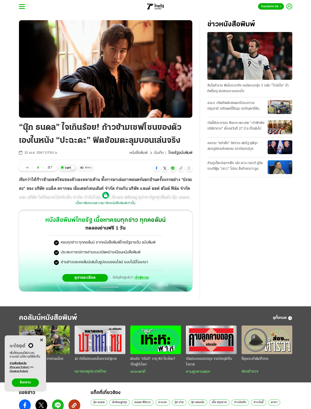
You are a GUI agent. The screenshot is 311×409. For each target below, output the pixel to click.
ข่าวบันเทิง (240, 402)
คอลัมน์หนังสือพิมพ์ (48, 318)
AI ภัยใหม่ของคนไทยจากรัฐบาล (96, 359)
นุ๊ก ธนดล (99, 402)
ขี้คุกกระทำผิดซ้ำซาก (255, 359)
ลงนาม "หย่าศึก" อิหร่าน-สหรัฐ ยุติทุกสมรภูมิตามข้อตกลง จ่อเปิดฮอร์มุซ (232, 146)
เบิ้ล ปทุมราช (219, 402)
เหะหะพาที (138, 372)
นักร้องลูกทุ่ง (119, 402)
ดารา (274, 402)
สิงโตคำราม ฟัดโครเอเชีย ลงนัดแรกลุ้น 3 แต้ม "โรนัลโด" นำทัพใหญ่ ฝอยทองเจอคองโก (248, 88)
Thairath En (271, 6)
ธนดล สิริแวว (142, 402)
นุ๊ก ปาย (179, 402)
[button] (156, 168)
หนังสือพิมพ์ (138, 153)
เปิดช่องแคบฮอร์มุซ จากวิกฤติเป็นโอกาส (209, 361)
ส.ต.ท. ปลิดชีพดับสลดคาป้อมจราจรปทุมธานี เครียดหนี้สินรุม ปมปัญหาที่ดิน (233, 106)
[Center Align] (41, 340)
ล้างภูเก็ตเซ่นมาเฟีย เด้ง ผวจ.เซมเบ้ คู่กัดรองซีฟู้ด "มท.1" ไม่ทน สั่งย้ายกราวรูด (235, 166)
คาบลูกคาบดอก (198, 372)
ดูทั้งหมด (282, 318)
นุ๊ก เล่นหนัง (197, 402)
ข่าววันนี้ (258, 402)
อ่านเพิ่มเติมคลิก (19, 365)
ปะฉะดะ (162, 402)
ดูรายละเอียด (85, 278)
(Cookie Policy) (19, 371)
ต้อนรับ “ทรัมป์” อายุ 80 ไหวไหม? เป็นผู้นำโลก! (152, 361)
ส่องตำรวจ (250, 372)
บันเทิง (159, 153)
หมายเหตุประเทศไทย (90, 372)
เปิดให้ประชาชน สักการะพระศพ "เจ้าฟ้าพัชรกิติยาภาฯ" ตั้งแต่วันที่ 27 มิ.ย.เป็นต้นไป (235, 126)
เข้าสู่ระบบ (141, 277)
